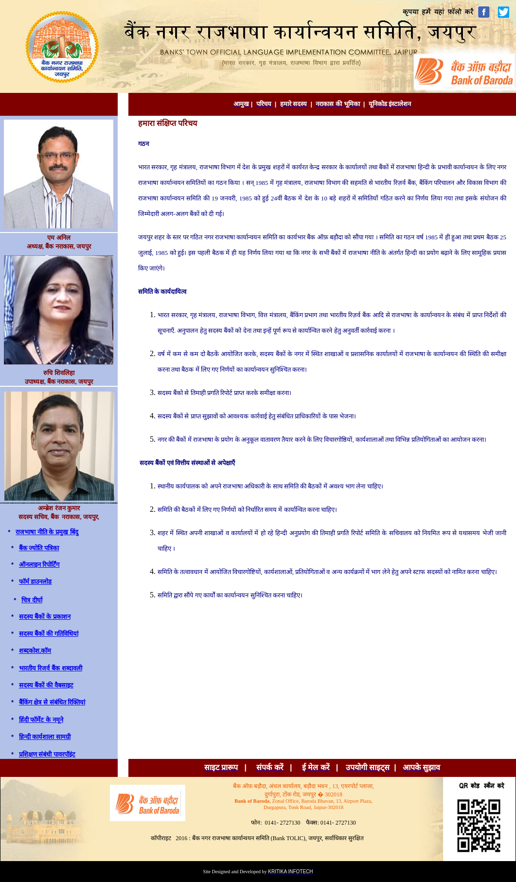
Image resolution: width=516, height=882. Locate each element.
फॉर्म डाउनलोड (35, 581)
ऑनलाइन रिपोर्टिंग (39, 564)
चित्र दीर (31, 600)
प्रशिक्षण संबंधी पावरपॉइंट (47, 754)
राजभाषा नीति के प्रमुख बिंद (47, 532)
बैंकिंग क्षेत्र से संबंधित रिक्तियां (52, 702)
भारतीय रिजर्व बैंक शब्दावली (50, 668)
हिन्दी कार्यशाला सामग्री (45, 736)
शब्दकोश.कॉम (35, 650)
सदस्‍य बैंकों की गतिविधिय (48, 633)
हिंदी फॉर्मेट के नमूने (41, 719)
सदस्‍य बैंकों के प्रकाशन (45, 616)
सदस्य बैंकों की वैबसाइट (46, 685)
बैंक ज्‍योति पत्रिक (39, 548)
